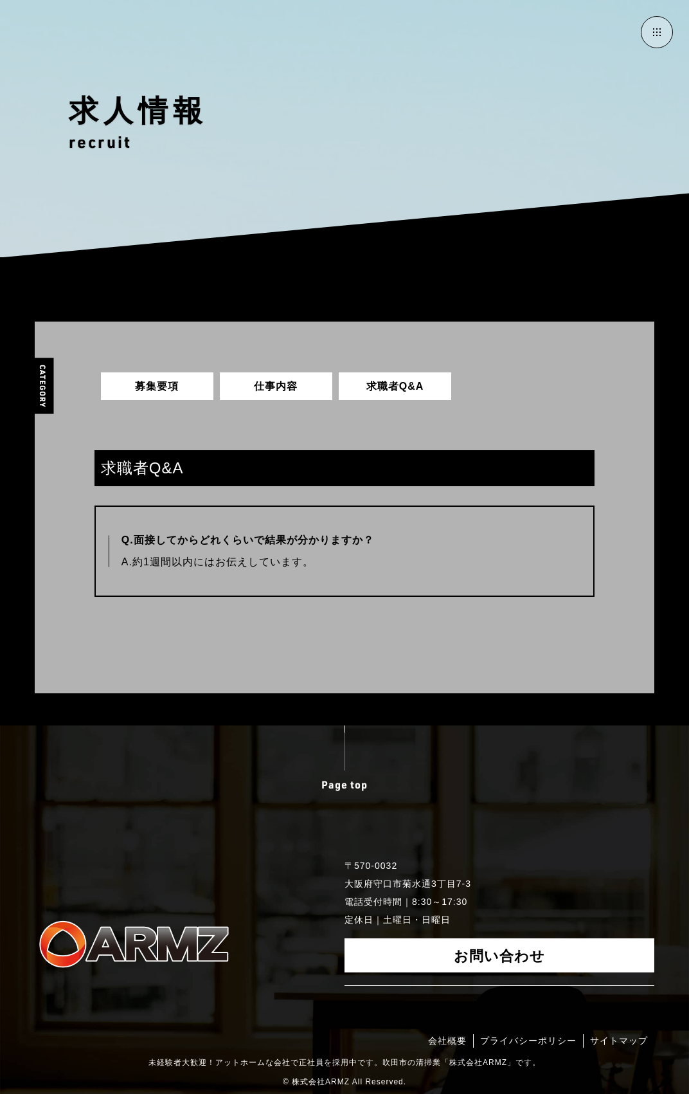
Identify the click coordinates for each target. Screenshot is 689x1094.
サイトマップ (619, 1040)
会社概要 (447, 1040)
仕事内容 (276, 386)
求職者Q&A (395, 386)
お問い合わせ (499, 955)
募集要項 (157, 386)
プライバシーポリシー (528, 1040)
